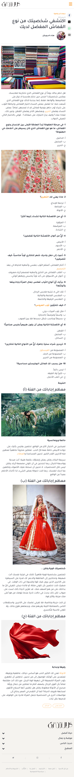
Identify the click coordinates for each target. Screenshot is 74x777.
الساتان (47, 706)
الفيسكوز (44, 350)
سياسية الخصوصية (37, 772)
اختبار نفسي (58, 706)
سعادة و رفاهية (60, 14)
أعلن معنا (51, 769)
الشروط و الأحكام (12, 769)
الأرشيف (42, 769)
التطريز (45, 197)
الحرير (48, 111)
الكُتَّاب (24, 769)
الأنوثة (62, 673)
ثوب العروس (42, 305)
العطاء (21, 454)
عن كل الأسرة (63, 769)
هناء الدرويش (48, 36)
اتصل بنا (32, 769)
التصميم (61, 269)
